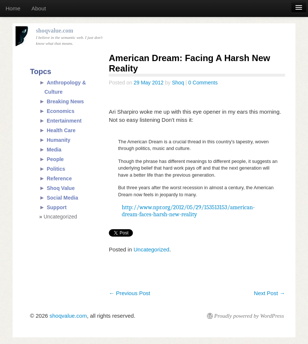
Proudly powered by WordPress (249, 316)
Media (54, 150)
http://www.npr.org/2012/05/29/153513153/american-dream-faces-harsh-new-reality (188, 211)
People (55, 159)
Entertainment (64, 121)
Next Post (269, 293)
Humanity (58, 140)
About (38, 8)
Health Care (61, 130)
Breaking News (65, 101)
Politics (56, 169)
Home (13, 8)
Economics (60, 111)
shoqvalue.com (68, 316)
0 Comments (203, 83)
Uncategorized (152, 249)
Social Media (62, 198)
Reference (59, 178)
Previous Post (129, 293)
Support (57, 207)
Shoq (178, 83)
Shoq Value (60, 188)
